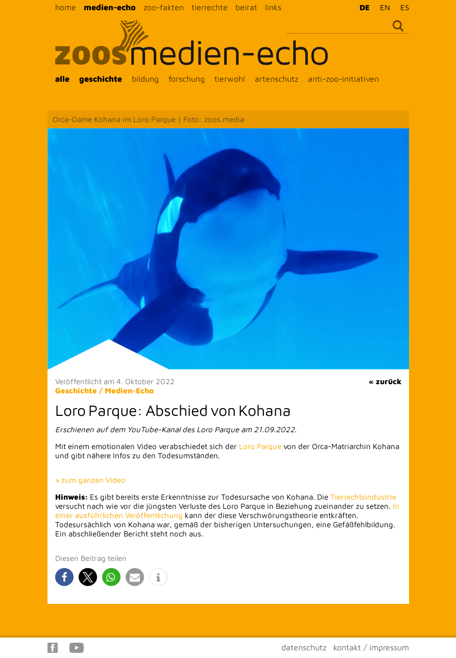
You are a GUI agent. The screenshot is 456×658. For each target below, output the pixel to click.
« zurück (385, 381)
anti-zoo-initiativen (343, 78)
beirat (246, 7)
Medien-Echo (129, 390)
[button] (64, 577)
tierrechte (209, 7)
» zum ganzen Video (90, 480)
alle (62, 78)
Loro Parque (260, 446)
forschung (187, 78)
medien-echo (110, 7)
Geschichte (76, 390)
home (65, 7)
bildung (145, 78)
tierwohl (229, 78)
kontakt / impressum (371, 647)
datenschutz (303, 647)
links (273, 7)
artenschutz (276, 78)
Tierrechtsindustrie (363, 496)
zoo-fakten (163, 7)
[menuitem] (362, 7)
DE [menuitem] (364, 7)
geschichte (100, 78)
